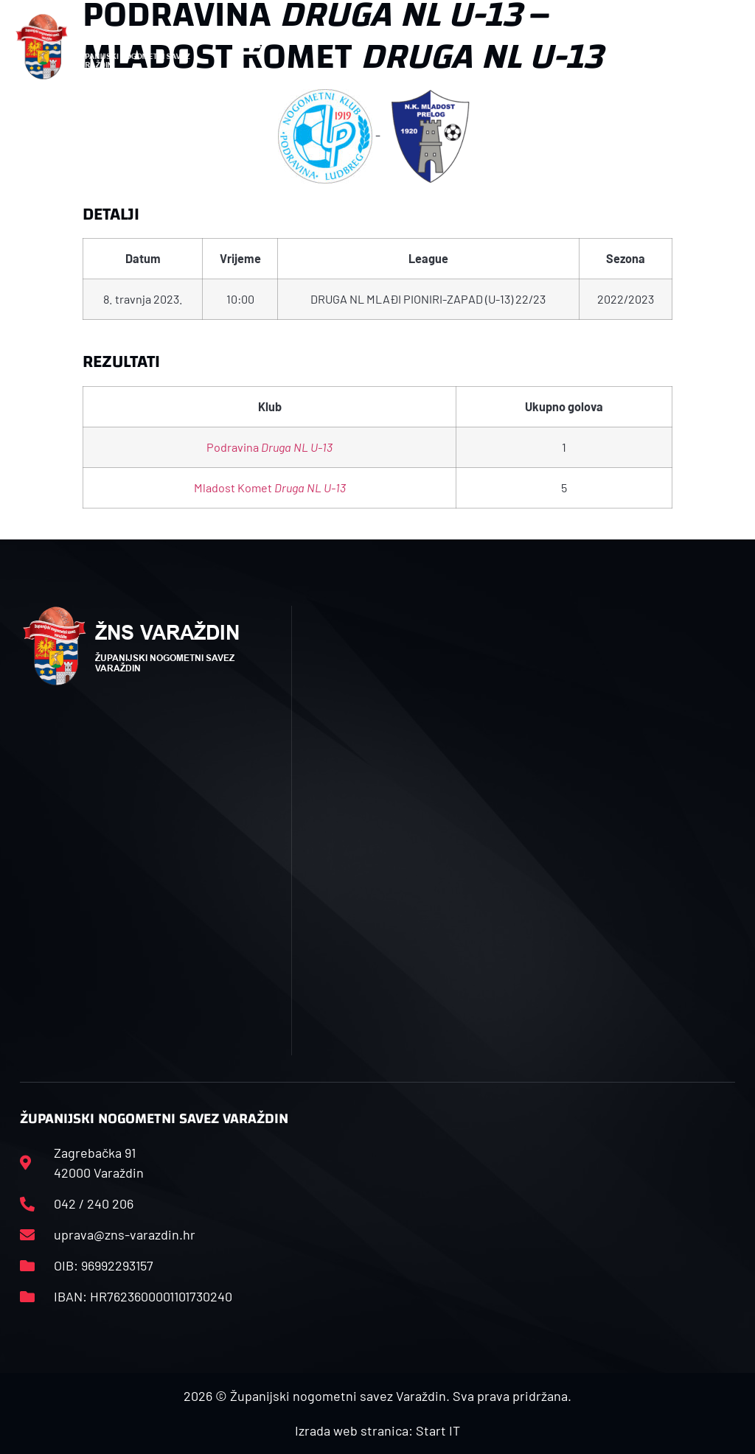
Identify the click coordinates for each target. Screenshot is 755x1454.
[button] (249, 47)
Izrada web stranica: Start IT (377, 1430)
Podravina (269, 447)
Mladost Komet (270, 487)
